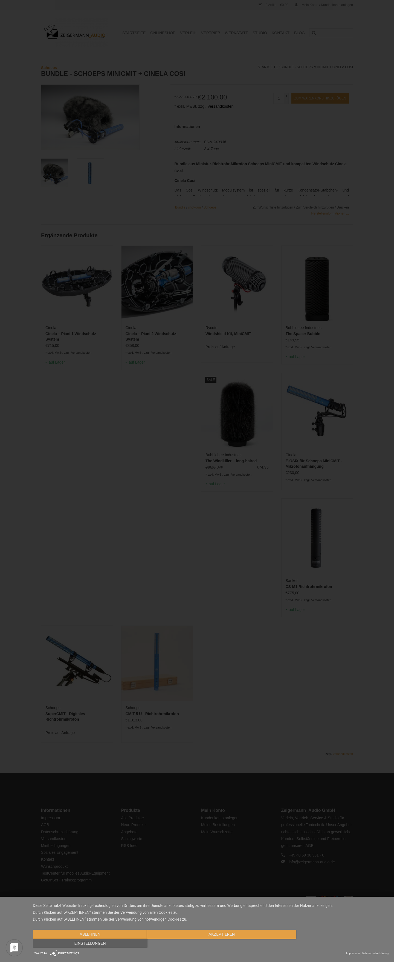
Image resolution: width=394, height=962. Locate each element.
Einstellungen (335, 943)
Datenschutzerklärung (375, 953)
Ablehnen (86, 943)
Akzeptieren (211, 943)
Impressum (353, 953)
